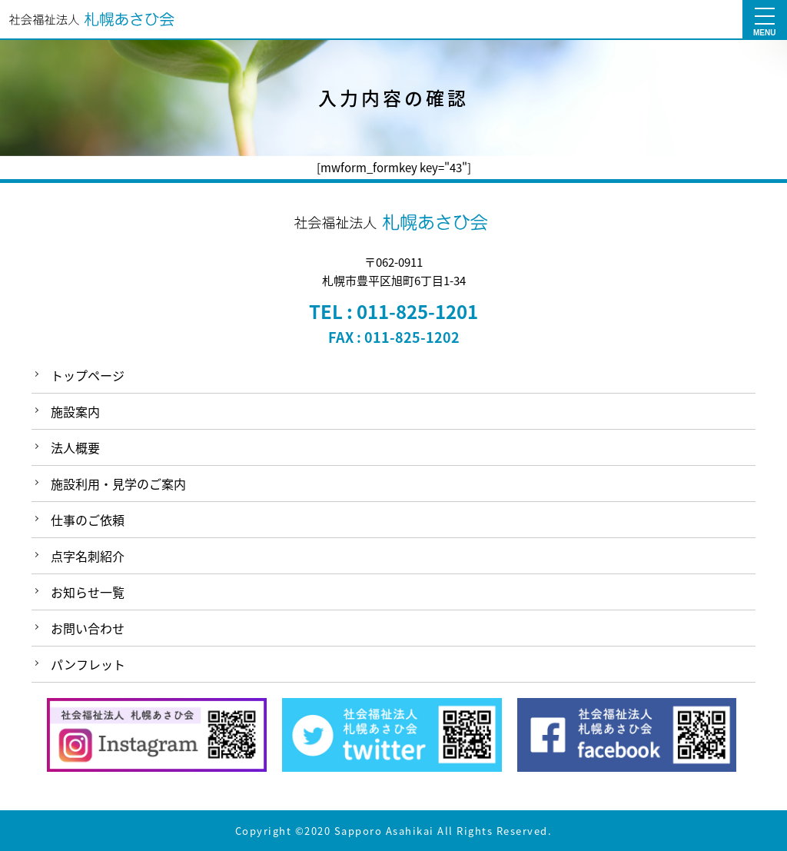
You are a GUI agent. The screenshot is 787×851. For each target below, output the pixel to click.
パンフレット (88, 664)
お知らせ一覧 (88, 592)
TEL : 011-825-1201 (393, 311)
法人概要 (75, 447)
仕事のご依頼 (88, 519)
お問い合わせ (88, 628)
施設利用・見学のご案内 (118, 483)
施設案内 (75, 411)
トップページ (88, 375)
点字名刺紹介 (88, 556)
